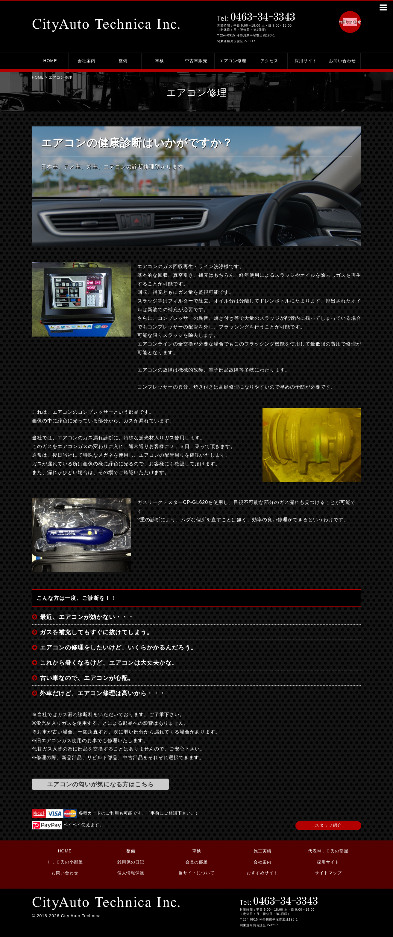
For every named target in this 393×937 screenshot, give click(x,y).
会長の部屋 (196, 862)
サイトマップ (328, 872)
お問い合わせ (342, 60)
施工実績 (262, 851)
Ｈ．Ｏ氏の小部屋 (65, 862)
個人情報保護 (130, 872)
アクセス (269, 60)
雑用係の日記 (130, 862)
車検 (159, 60)
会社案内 (86, 60)
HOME (50, 60)
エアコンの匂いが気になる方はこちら (100, 784)
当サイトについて (197, 872)
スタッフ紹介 (328, 825)
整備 (123, 60)
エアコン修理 (232, 60)
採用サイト (306, 60)
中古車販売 (196, 60)
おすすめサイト (262, 872)
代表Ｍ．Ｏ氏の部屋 (328, 851)
